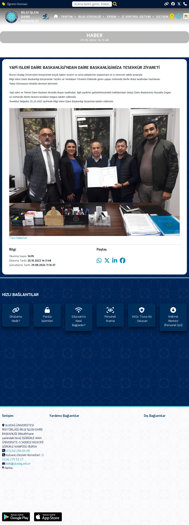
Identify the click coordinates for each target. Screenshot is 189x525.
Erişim (112, 16)
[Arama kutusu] (92, 4)
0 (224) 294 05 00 (18, 451)
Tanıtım (67, 16)
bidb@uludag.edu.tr (18, 464)
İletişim (162, 16)
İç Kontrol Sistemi (137, 16)
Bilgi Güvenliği (90, 16)
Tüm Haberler (18, 238)
